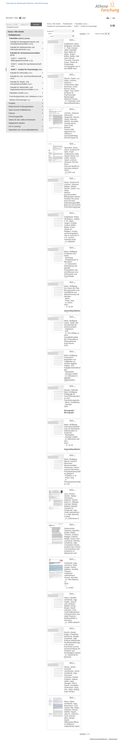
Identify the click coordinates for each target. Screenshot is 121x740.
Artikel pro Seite (100, 33)
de (107, 18)
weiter (83, 34)
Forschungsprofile (16, 117)
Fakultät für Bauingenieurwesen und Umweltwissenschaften (24, 43)
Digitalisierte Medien (17, 123)
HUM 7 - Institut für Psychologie (26, 69)
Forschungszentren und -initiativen (25, 96)
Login (22, 18)
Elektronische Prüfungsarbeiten (21, 107)
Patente (12, 113)
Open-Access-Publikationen (20, 110)
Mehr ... (72, 40)
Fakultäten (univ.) (19, 38)
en (114, 18)
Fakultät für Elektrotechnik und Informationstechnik (22, 48)
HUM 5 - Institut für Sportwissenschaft (26, 65)
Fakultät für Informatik (21, 73)
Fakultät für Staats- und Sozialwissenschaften (21, 83)
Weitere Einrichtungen (19, 100)
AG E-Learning (15, 126)
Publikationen (14, 35)
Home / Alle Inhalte (16, 32)
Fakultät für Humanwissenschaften (25, 54)
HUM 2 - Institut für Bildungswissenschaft (22, 59)
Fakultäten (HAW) (18, 93)
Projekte (12, 103)
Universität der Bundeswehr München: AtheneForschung (27, 3)
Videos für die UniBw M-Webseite (22, 120)
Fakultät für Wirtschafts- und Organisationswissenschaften (24, 88)
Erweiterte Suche (12, 27)
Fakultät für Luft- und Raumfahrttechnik (25, 77)
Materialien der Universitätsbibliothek (23, 130)
